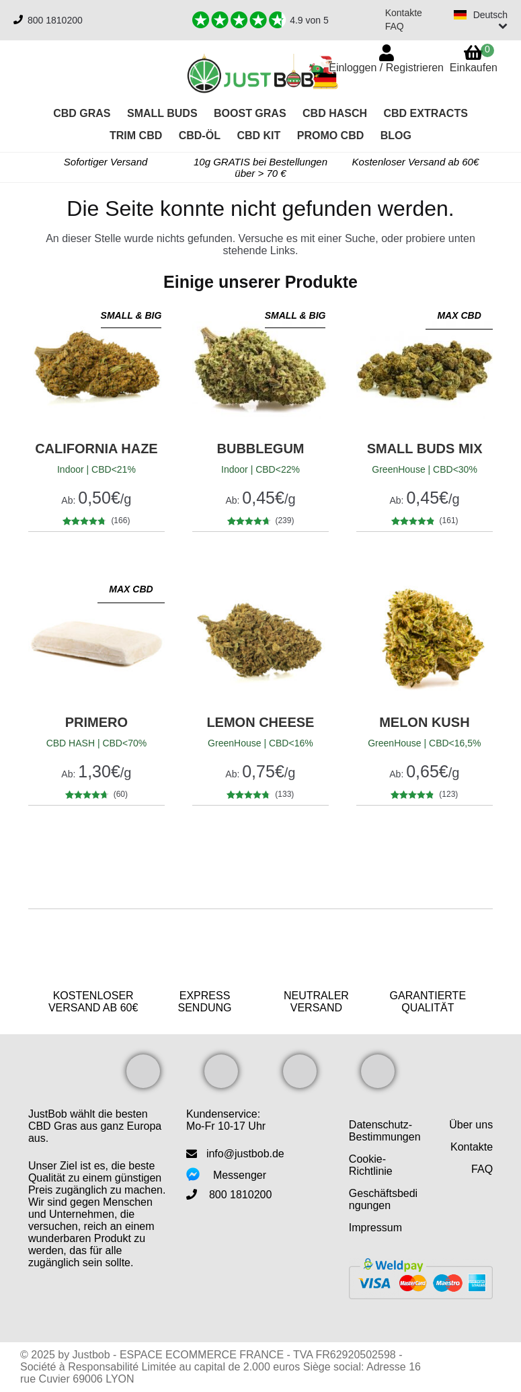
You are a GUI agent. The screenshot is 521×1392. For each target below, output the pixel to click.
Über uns (471, 1124)
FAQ (394, 26)
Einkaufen (473, 58)
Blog (395, 135)
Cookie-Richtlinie (371, 1165)
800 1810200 (55, 20)
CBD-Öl (200, 135)
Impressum (375, 1227)
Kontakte (403, 12)
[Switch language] (481, 20)
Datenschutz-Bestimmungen (385, 1131)
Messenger (239, 1175)
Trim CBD (136, 135)
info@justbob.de (245, 1153)
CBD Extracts (425, 113)
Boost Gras (250, 113)
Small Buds (162, 113)
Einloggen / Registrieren (386, 67)
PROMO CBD (330, 135)
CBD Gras (81, 113)
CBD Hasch (335, 113)
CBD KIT (258, 135)
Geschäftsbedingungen (383, 1199)
